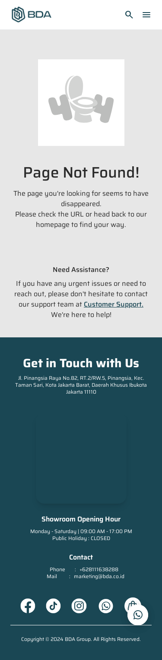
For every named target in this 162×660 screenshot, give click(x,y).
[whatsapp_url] (137, 615)
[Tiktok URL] (53, 606)
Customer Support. (113, 304)
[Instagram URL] (79, 606)
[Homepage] (31, 14)
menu (146, 15)
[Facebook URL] (27, 606)
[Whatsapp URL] (105, 606)
